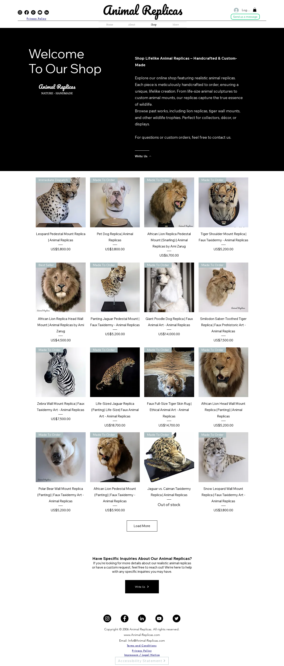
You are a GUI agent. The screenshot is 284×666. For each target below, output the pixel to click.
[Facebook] (26, 12)
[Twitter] (176, 618)
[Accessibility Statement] (142, 661)
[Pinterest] (33, 12)
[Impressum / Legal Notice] (142, 655)
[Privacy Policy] (36, 18)
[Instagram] (20, 12)
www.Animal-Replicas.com (142, 635)
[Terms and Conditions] (141, 645)
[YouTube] (40, 12)
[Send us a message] (245, 17)
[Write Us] (153, 156)
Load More (142, 526)
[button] (254, 10)
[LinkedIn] (46, 12)
